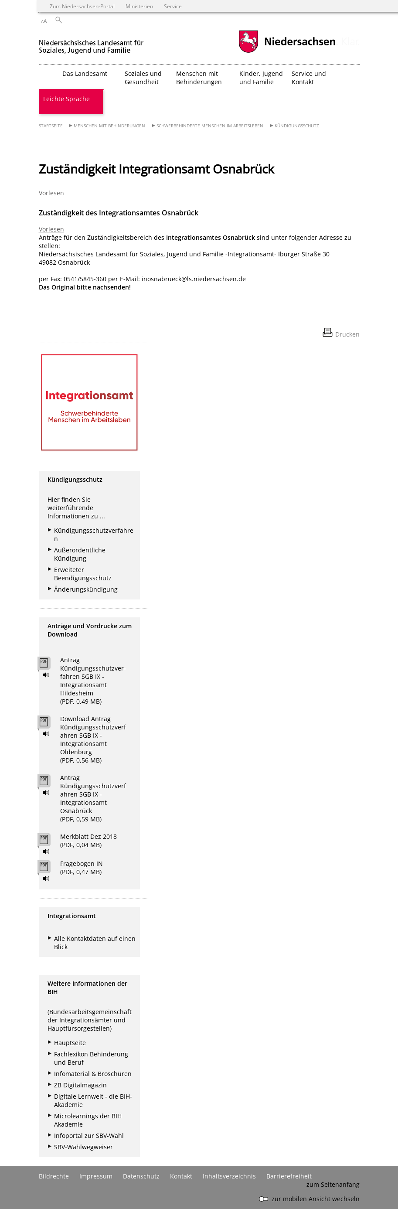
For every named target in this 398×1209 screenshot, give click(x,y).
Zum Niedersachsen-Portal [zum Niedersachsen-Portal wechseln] (82, 6)
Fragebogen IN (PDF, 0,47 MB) (81, 867)
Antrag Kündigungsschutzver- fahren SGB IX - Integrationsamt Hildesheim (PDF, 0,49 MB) (93, 680)
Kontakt (181, 1176)
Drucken (347, 334)
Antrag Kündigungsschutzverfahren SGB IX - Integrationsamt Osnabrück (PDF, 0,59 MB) (93, 798)
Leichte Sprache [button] (66, 99)
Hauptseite (70, 1043)
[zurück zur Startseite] (93, 43)
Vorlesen (51, 229)
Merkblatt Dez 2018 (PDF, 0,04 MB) (88, 840)
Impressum (95, 1176)
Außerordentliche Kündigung (79, 554)
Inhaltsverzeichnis (229, 1176)
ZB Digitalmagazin (80, 1085)
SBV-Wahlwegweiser (83, 1147)
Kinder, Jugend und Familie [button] (261, 77)
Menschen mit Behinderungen (109, 126)
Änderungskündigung (86, 589)
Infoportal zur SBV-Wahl (89, 1135)
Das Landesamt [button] (84, 73)
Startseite (51, 126)
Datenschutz (141, 1176)
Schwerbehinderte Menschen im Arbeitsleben (209, 126)
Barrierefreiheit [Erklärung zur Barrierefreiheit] (289, 1176)
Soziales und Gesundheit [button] (143, 77)
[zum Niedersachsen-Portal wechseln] (286, 52)
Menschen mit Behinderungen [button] (199, 77)
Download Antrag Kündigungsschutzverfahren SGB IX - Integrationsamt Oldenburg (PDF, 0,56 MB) (93, 739)
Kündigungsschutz (297, 126)
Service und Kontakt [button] (309, 77)
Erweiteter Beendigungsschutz (83, 573)
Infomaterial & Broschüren (93, 1073)
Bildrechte (54, 1176)
